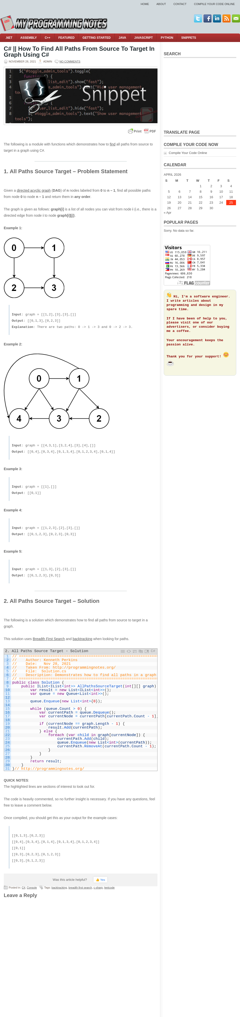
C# (23, 887)
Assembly (28, 37)
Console (32, 887)
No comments (70, 61)
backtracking (82, 639)
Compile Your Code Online (214, 3)
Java (122, 37)
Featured (66, 37)
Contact (180, 3)
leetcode (109, 887)
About (161, 3)
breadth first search (80, 887)
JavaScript (143, 37)
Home (145, 3)
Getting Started (96, 37)
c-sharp (98, 887)
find (113, 144)
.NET (9, 37)
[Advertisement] (200, 93)
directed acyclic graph (33, 190)
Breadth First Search (49, 639)
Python (167, 37)
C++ (47, 37)
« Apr (167, 212)
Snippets (188, 37)
